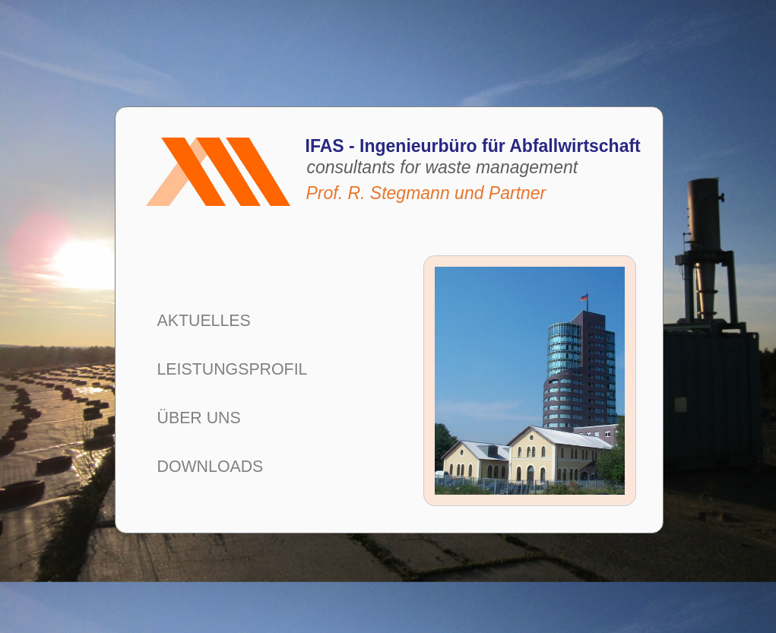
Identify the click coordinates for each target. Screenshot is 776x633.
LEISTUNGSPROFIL (232, 369)
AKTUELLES (204, 321)
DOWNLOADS (210, 466)
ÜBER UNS (199, 418)
